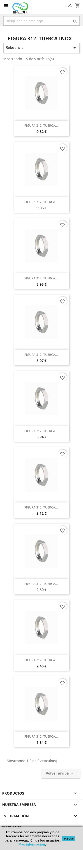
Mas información (32, 844)
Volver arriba (60, 774)
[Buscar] (41, 21)
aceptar (69, 838)
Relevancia (41, 48)
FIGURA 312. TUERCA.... (41, 125)
